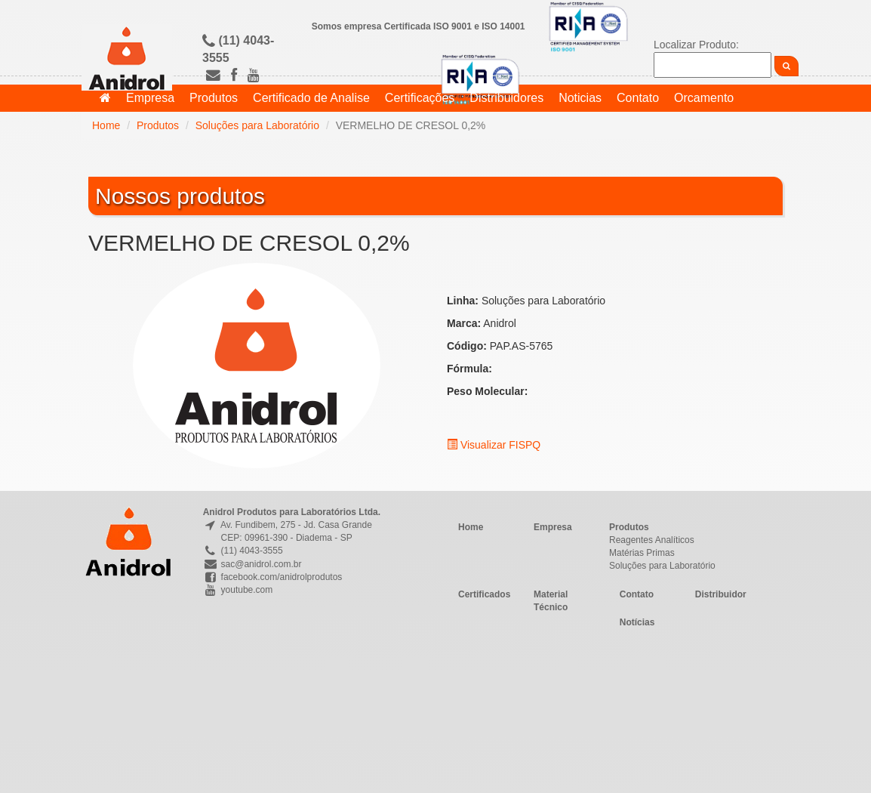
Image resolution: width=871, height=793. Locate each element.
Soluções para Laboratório (257, 125)
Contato (638, 97)
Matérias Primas (642, 553)
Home (106, 125)
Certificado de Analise (311, 97)
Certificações (419, 97)
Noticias (580, 97)
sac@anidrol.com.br (252, 564)
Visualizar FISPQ (493, 445)
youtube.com (238, 590)
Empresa (150, 97)
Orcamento (704, 97)
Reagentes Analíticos (651, 540)
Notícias (637, 622)
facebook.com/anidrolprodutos (273, 577)
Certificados (484, 594)
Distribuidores (506, 97)
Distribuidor (720, 594)
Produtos (213, 97)
